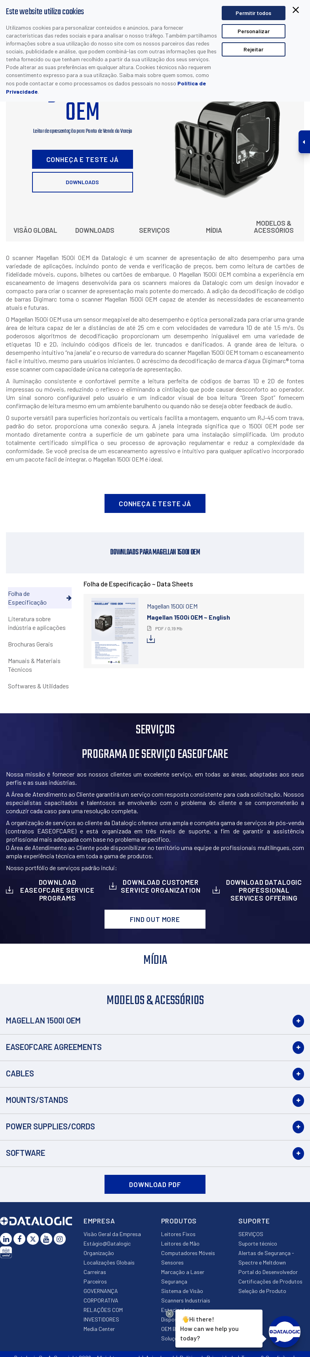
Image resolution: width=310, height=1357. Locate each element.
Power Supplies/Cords (50, 1126)
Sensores (172, 1262)
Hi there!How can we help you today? (209, 1328)
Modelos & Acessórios (274, 226)
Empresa (99, 1221)
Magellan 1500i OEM (43, 1020)
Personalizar (254, 31)
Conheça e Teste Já (82, 159)
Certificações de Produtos (270, 1281)
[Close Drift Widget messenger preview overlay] (169, 1313)
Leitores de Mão (180, 1243)
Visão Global (35, 230)
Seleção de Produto (262, 1290)
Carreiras (95, 1271)
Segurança (174, 1281)
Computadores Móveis (188, 1253)
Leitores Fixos (178, 1234)
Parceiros (95, 1281)
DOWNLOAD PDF (155, 1184)
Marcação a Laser (182, 1271)
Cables (20, 1073)
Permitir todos (253, 12)
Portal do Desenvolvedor (268, 1271)
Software (25, 1152)
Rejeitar (253, 49)
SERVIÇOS (250, 1234)
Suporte (254, 1221)
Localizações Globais (109, 1262)
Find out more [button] (155, 919)
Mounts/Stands (37, 1099)
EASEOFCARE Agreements (54, 1047)
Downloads (82, 182)
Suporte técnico (257, 1243)
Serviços (154, 230)
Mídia (214, 230)
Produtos (179, 1221)
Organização (99, 1253)
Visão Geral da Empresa (112, 1234)
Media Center (99, 1328)
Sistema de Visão (182, 1290)
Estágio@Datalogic (107, 1243)
